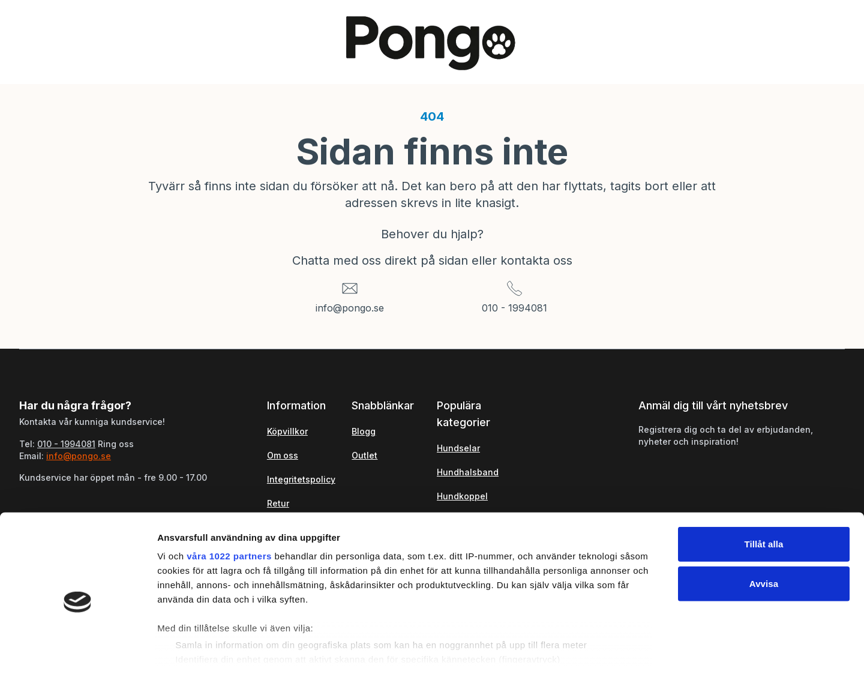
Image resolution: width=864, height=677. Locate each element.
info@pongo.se (350, 308)
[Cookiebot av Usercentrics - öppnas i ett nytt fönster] (77, 654)
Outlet (364, 455)
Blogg (364, 431)
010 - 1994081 (514, 308)
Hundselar (458, 448)
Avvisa (763, 533)
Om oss (282, 455)
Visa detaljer (652, 653)
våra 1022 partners (229, 506)
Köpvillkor (287, 431)
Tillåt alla (763, 494)
